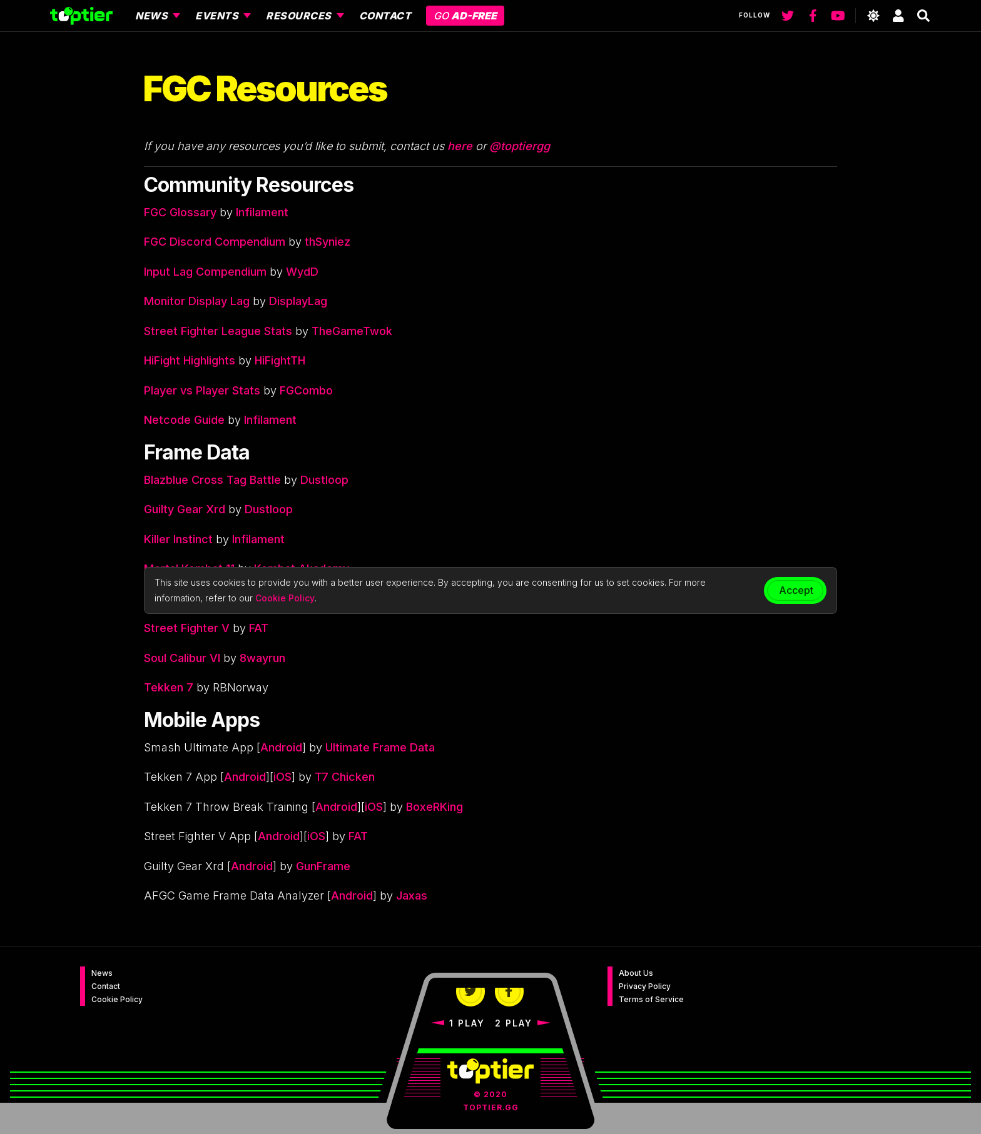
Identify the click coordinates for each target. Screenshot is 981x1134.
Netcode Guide (184, 419)
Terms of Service (651, 999)
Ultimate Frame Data (380, 747)
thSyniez (327, 241)
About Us (636, 973)
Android (281, 747)
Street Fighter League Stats (218, 331)
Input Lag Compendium (205, 271)
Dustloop (324, 479)
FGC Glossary (180, 212)
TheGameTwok (352, 331)
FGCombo (306, 390)
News (102, 973)
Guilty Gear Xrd (184, 509)
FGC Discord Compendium (214, 241)
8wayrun (262, 658)
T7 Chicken (345, 776)
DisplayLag (298, 301)
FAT (258, 628)
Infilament (262, 212)
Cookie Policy (117, 999)
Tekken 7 (168, 687)
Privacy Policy (645, 986)
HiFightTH (280, 360)
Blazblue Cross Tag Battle (212, 479)
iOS (282, 776)
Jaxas (411, 895)
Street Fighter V (187, 628)
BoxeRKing (434, 806)
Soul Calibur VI (182, 658)
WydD (302, 271)
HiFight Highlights (189, 360)
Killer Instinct (178, 539)
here (459, 146)
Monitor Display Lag (197, 301)
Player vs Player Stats (202, 390)
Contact (105, 986)
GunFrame (323, 866)
